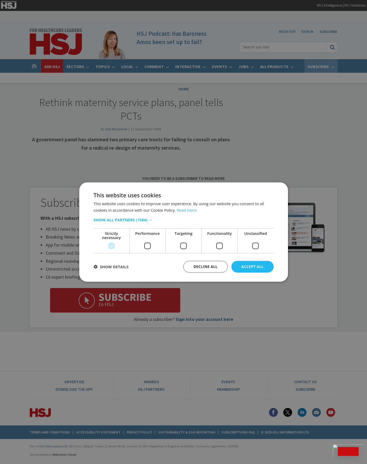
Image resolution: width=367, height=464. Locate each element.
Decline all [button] (206, 266)
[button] (184, 219)
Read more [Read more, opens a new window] (187, 210)
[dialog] (183, 232)
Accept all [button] (252, 266)
